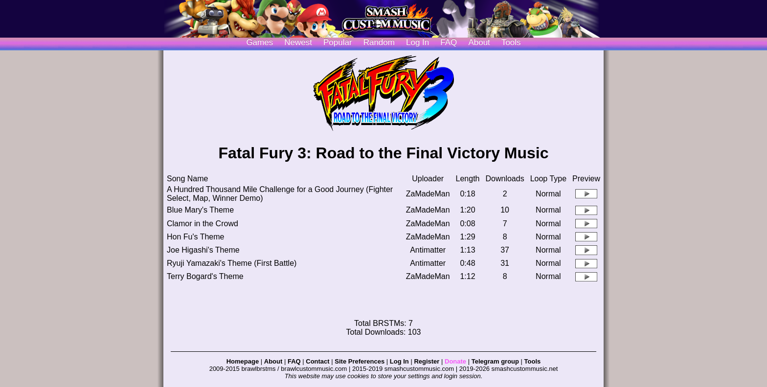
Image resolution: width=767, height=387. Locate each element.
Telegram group (495, 361)
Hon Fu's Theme (195, 237)
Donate (455, 361)
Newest (298, 42)
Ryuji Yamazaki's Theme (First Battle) (231, 263)
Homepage (242, 361)
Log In (399, 361)
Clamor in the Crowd (202, 223)
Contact (317, 361)
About (479, 42)
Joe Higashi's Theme (203, 250)
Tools (511, 42)
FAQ (448, 42)
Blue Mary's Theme (200, 210)
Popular (337, 42)
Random (379, 42)
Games (259, 42)
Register (426, 361)
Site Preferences (359, 361)
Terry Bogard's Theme (205, 276)
